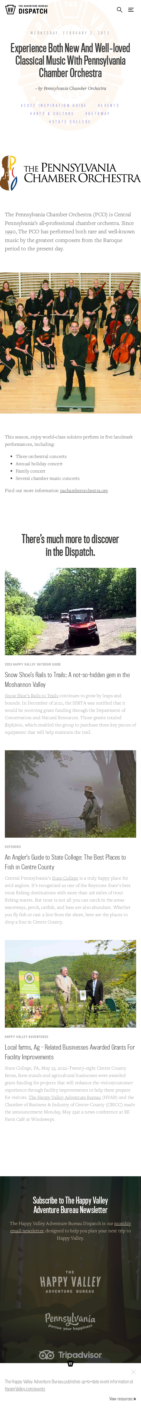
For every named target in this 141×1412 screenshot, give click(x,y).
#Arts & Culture (52, 113)
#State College (70, 121)
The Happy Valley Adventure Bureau (65, 1097)
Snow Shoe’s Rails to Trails (31, 695)
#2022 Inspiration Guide (54, 105)
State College (65, 878)
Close (133, 1371)
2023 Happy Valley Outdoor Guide (33, 664)
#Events (109, 105)
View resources (121, 1398)
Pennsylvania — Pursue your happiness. (70, 1321)
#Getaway (98, 113)
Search (119, 9)
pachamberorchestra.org (84, 490)
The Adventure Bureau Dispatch (26, 9)
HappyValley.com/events (25, 1388)
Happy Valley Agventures (27, 1037)
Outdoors (13, 847)
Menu (131, 9)
